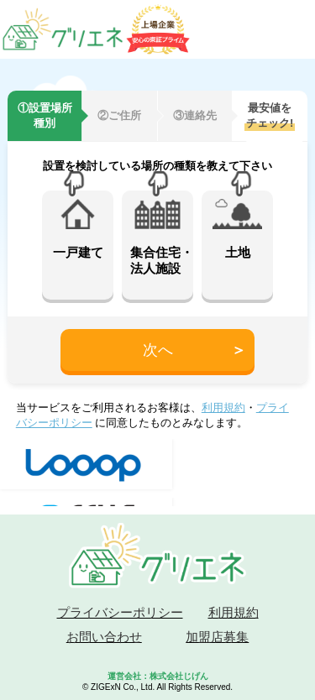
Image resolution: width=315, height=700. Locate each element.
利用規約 (223, 407)
